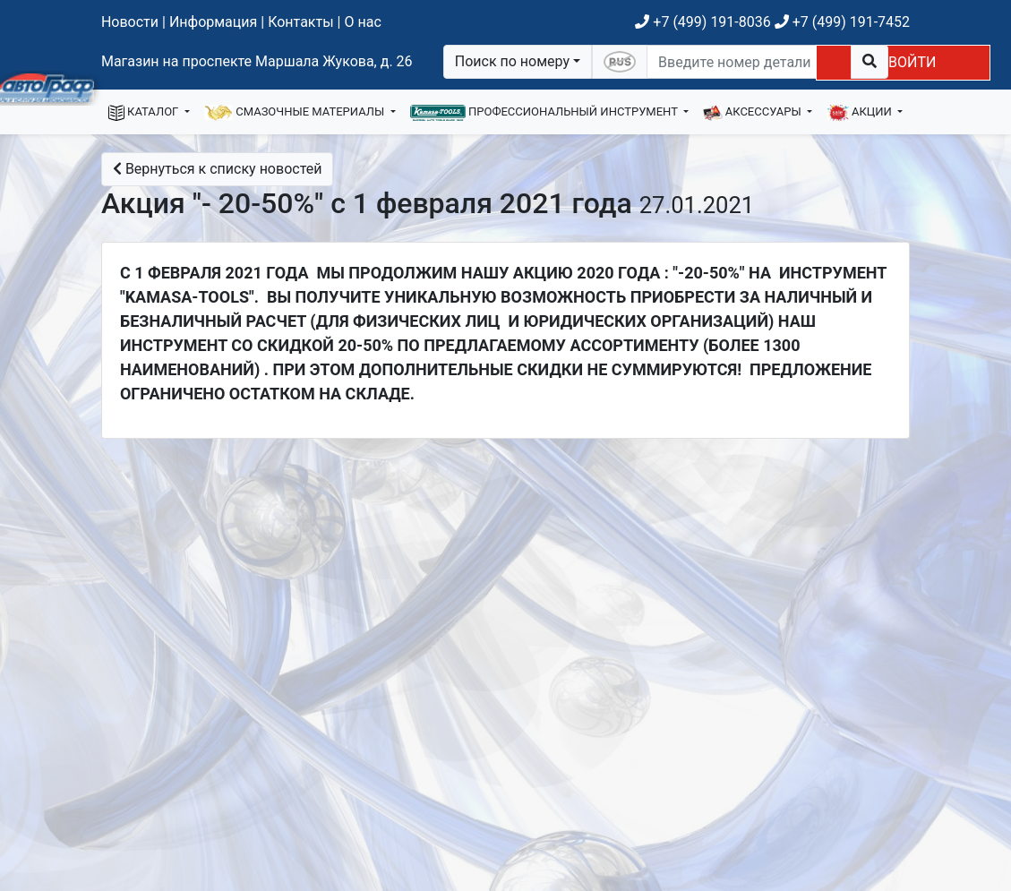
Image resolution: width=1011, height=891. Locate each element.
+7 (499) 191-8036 (702, 21)
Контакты (300, 21)
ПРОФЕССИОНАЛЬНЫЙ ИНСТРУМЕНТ (545, 113)
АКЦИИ (861, 113)
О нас (362, 21)
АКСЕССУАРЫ (753, 113)
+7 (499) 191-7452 (842, 21)
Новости (130, 21)
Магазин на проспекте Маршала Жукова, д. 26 (257, 61)
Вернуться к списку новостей (217, 168)
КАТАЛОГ (145, 113)
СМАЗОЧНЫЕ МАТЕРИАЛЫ (296, 113)
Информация (213, 21)
